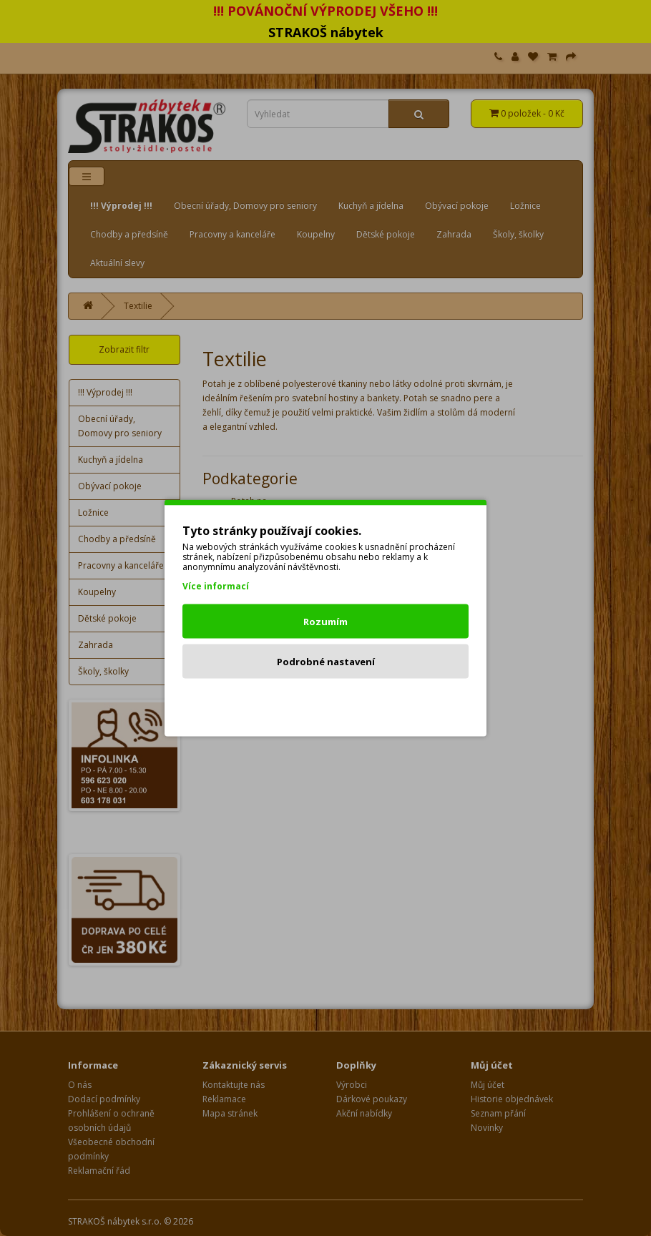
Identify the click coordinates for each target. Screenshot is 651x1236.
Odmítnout (325, 701)
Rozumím (325, 621)
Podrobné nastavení (326, 661)
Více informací (215, 586)
